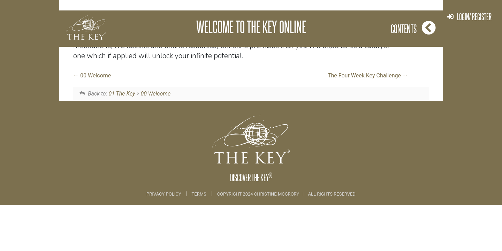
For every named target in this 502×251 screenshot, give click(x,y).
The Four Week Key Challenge (368, 75)
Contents (413, 28)
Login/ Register (469, 17)
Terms (199, 194)
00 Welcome (92, 75)
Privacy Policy (164, 194)
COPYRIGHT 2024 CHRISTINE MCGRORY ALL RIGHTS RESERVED (286, 194)
